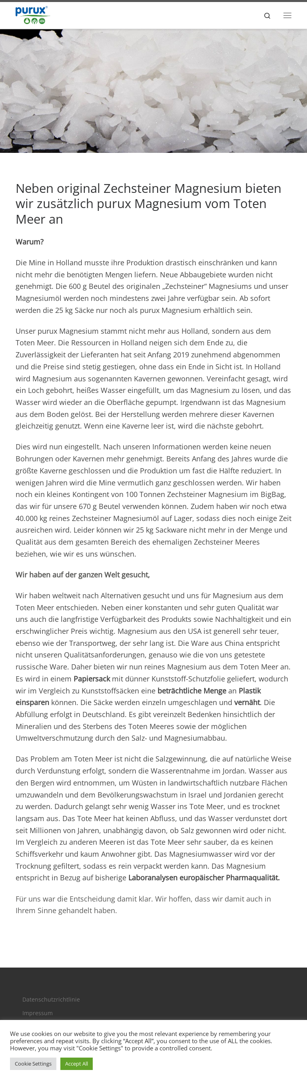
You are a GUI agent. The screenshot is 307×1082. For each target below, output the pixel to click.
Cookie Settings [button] (33, 1063)
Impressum (37, 1013)
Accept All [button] (76, 1063)
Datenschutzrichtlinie (51, 999)
